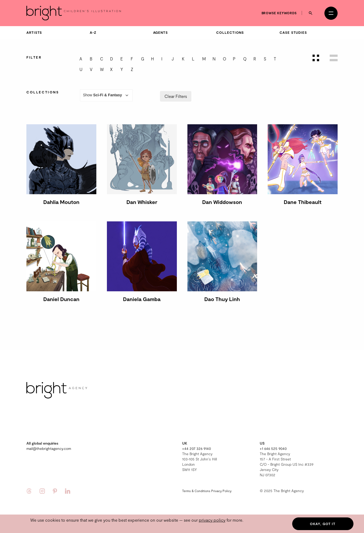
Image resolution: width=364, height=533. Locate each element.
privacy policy (212, 519)
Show (106, 95)
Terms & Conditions (196, 491)
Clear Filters (175, 96)
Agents (160, 32)
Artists (34, 32)
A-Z (93, 32)
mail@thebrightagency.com (48, 448)
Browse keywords (279, 13)
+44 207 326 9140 (196, 448)
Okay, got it (322, 524)
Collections (230, 32)
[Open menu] (331, 13)
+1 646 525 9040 (273, 448)
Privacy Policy (221, 491)
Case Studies (293, 32)
